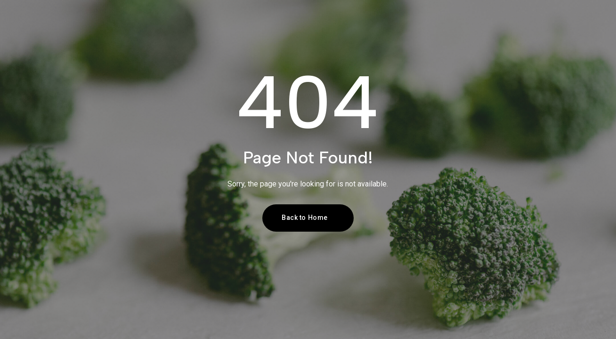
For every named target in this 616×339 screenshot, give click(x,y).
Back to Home (305, 217)
